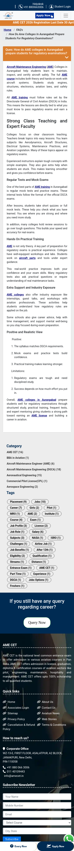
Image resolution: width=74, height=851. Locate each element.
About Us (45, 702)
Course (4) (16, 519)
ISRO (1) (56, 537)
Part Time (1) (18, 573)
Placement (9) (18, 501)
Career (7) (16, 507)
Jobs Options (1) (38, 579)
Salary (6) (37, 531)
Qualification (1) (42, 555)
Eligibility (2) (17, 555)
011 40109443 (14, 771)
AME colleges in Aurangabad (37, 399)
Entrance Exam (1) (21, 567)
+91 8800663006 (30, 7)
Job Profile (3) (18, 525)
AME (50, 66)
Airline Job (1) (43, 543)
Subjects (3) (17, 537)
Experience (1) (41, 573)
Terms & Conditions (51, 725)
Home (7, 30)
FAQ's (19, 30)
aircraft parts (27, 258)
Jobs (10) (39, 501)
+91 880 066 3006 (16, 767)
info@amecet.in (13, 776)
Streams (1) (17, 561)
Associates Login (16, 707)
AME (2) (32, 513)
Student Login (60, 6)
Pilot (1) (51, 507)
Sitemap (10, 713)
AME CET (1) (46, 567)
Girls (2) (34, 507)
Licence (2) (41, 525)
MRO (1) (15, 513)
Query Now (37, 622)
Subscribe (11, 839)
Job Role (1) (17, 531)
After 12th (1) (45, 549)
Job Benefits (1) (19, 549)
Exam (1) (35, 519)
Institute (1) (52, 513)
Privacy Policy (14, 719)
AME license (39, 415)
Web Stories (47, 719)
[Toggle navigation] (66, 15)
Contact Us (46, 707)
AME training (20, 97)
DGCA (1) (15, 579)
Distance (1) (39, 561)
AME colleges (15, 294)
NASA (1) (37, 537)
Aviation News (48, 713)
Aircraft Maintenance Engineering (26, 66)
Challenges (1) (18, 543)
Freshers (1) (17, 585)
